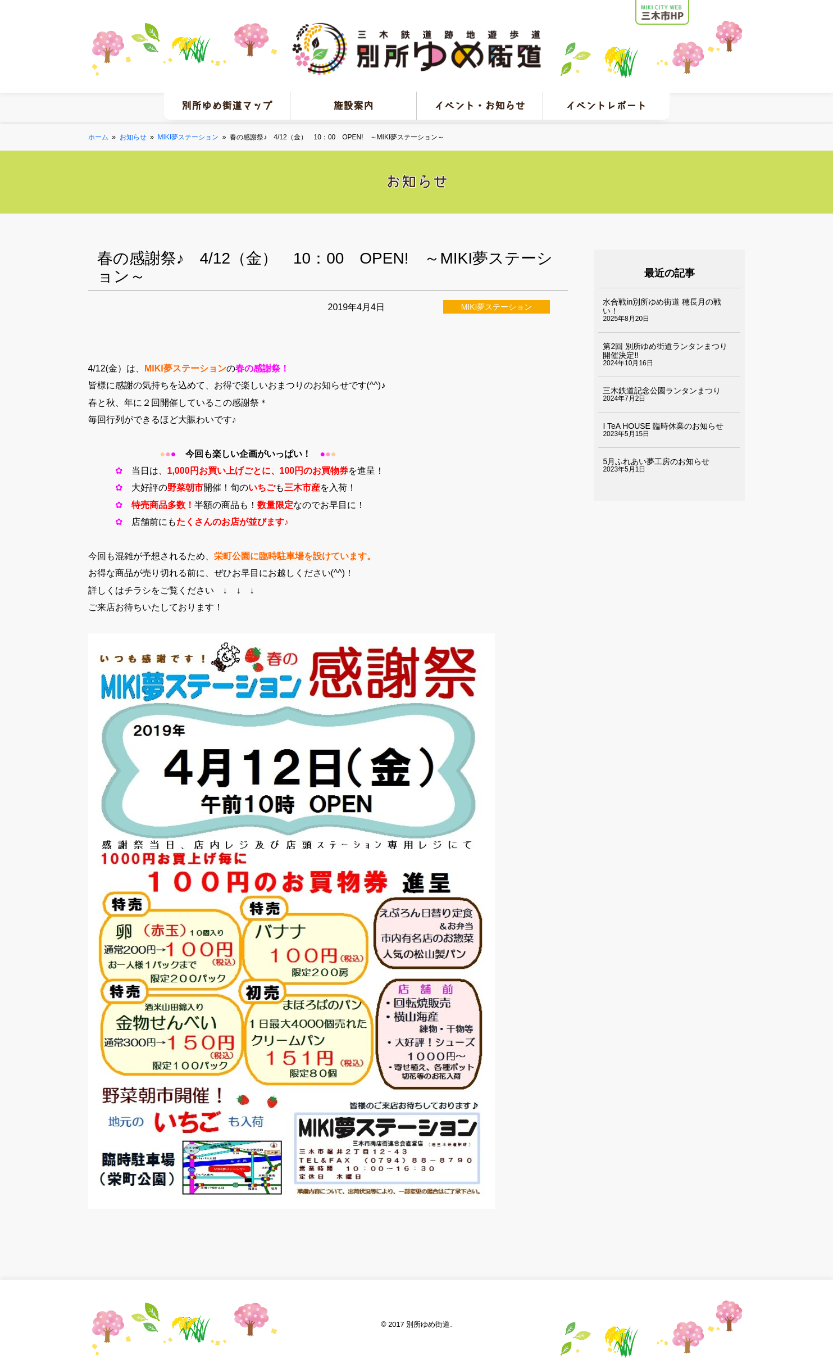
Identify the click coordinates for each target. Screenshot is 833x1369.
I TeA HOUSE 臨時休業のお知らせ (663, 425)
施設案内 (353, 106)
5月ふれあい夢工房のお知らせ (656, 461)
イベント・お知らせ (479, 106)
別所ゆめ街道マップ (226, 106)
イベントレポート (606, 106)
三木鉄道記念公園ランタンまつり (662, 390)
